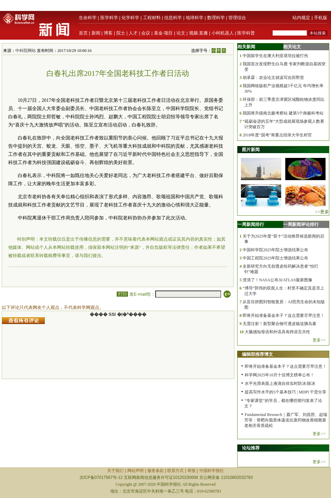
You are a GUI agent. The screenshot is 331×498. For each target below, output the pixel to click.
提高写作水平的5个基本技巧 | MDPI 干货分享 (285, 392)
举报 (191, 470)
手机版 (320, 17)
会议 (145, 33)
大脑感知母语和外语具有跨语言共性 (277, 331)
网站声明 (135, 470)
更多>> (319, 340)
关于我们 (115, 470)
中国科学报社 (211, 470)
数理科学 (216, 17)
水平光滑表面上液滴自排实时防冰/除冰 (280, 383)
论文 (180, 33)
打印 (122, 294)
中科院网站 (25, 50)
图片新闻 (251, 149)
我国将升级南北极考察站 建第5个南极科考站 (283, 113)
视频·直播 (198, 33)
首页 (83, 33)
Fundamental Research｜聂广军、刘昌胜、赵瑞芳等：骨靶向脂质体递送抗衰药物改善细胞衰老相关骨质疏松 (285, 420)
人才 (133, 33)
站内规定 (301, 17)
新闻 (95, 33)
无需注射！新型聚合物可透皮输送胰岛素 (279, 323)
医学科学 (109, 17)
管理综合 (237, 17)
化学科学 (130, 17)
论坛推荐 (251, 447)
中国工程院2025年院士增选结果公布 (275, 258)
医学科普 (246, 33)
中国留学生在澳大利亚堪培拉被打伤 (275, 55)
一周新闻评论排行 (301, 224)
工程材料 (152, 17)
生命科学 (88, 17)
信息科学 (173, 17)
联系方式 (175, 470)
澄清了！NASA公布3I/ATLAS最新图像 (277, 280)
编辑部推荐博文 (257, 354)
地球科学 (194, 17)
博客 (108, 33)
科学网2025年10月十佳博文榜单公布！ (279, 375)
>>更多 (322, 211)
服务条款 (155, 470)
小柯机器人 (223, 33)
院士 (120, 33)
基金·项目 (163, 33)
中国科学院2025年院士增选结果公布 (275, 249)
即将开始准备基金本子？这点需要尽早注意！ (284, 315)
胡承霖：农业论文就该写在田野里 (273, 77)
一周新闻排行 (251, 224)
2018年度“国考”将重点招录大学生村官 (277, 135)
